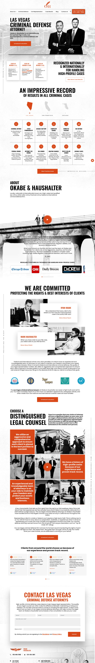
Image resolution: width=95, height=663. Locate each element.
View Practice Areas (47, 171)
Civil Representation (36, 11)
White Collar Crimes (66, 152)
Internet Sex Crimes (28, 152)
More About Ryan (65, 318)
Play (47, 219)
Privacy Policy (57, 634)
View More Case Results (75, 79)
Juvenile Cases (78, 151)
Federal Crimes (16, 151)
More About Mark (26, 345)
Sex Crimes (41, 151)
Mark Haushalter (75, 45)
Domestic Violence (66, 129)
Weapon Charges (54, 151)
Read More (12, 568)
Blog (57, 11)
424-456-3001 (29, 654)
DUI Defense (78, 129)
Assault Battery (41, 129)
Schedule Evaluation (20, 43)
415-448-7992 (78, 11)
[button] (44, 276)
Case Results (49, 11)
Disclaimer (45, 634)
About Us (12, 11)
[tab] (29, 108)
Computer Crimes (54, 129)
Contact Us (64, 11)
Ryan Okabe (62, 45)
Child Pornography (29, 129)
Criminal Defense (23, 11)
